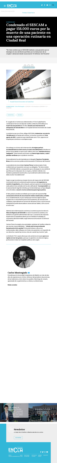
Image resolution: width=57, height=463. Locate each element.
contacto (45, 455)
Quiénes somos (40, 456)
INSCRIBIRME (18, 437)
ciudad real (10, 115)
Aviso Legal (21, 456)
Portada (24, 12)
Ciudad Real (31, 12)
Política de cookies (34, 456)
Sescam (20, 115)
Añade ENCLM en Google (29, 67)
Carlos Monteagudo (19, 106)
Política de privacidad (26, 456)
